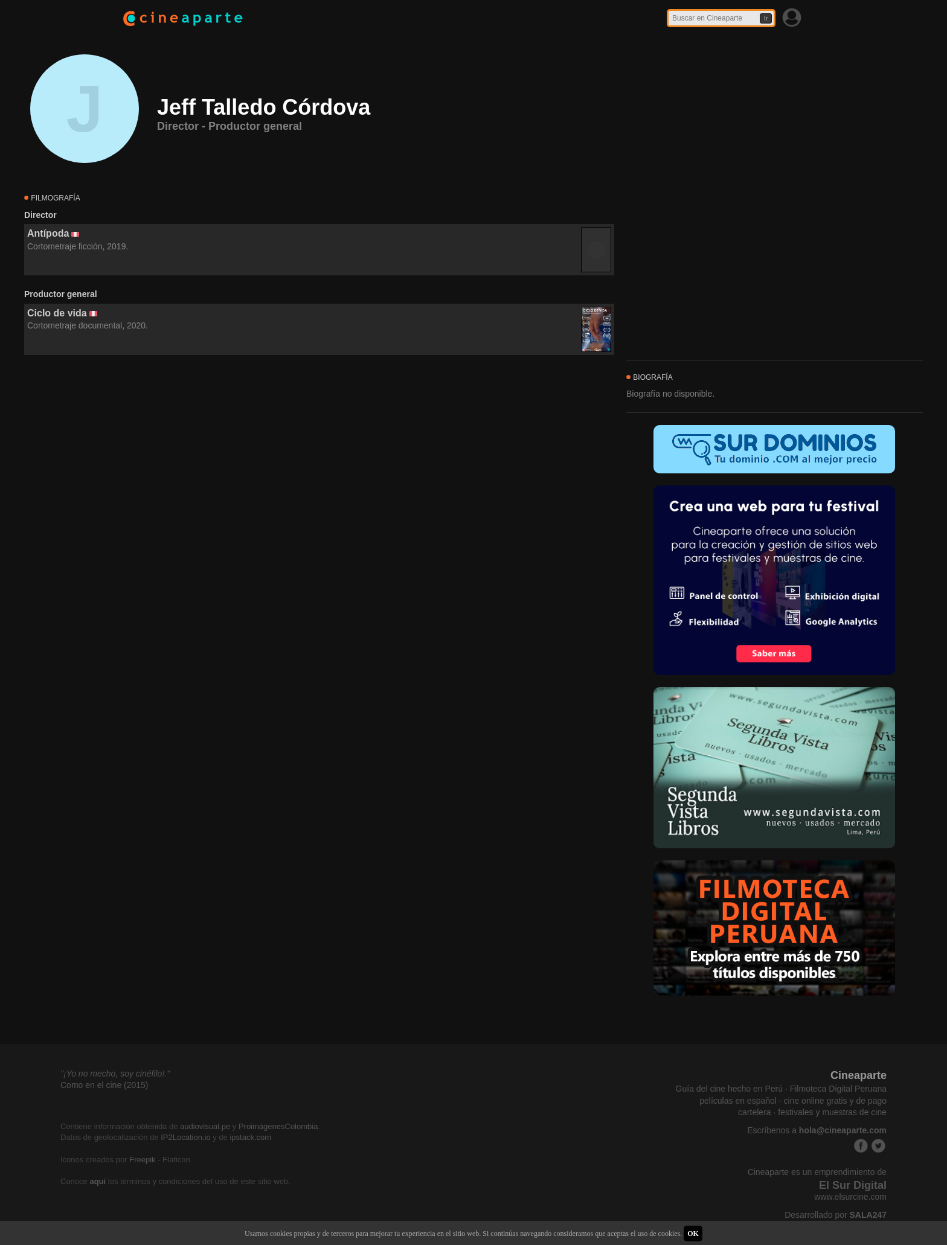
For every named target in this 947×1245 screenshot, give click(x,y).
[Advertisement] (319, 464)
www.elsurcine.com (850, 1197)
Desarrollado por (836, 1215)
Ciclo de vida (57, 313)
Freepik (142, 1159)
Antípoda (48, 233)
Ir (766, 18)
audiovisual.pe (205, 1126)
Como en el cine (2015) (104, 1085)
